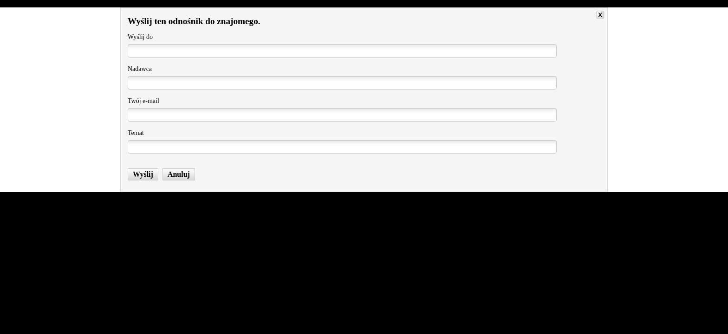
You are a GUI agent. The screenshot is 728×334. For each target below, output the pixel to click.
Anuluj (179, 174)
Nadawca (140, 68)
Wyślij (143, 174)
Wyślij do (140, 36)
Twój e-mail (143, 100)
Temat (136, 132)
